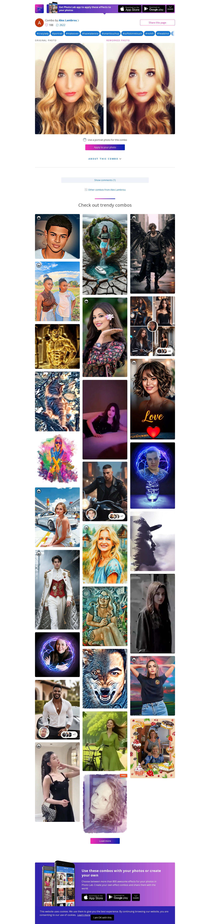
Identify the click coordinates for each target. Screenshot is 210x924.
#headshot (163, 33)
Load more (105, 841)
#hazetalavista (90, 33)
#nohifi (149, 33)
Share (157, 22)
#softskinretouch (132, 33)
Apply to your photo (105, 147)
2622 (60, 25)
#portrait (57, 33)
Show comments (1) (105, 180)
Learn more (83, 915)
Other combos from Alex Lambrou (105, 189)
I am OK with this (102, 917)
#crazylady (43, 33)
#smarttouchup (110, 33)
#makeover (72, 33)
